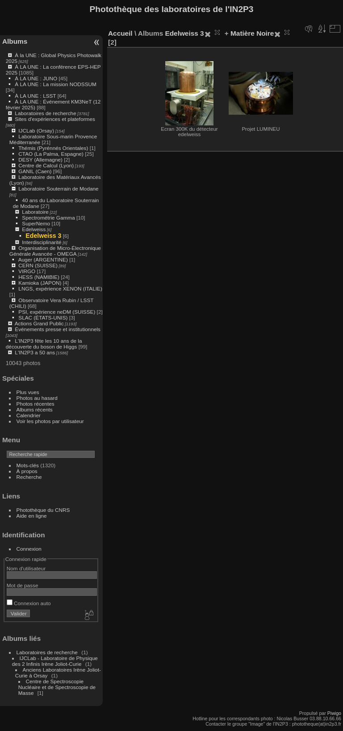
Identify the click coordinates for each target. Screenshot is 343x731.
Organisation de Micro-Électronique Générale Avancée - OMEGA (55, 251)
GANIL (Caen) (34, 171)
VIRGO (26, 271)
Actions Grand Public (39, 323)
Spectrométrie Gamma (48, 217)
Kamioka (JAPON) (39, 283)
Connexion (29, 549)
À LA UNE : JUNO (37, 78)
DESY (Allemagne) (40, 159)
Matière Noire (252, 33)
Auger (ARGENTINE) (43, 259)
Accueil (120, 33)
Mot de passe (22, 585)
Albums (14, 41)
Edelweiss (34, 229)
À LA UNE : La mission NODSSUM (55, 84)
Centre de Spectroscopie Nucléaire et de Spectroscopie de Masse (57, 687)
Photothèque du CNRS (43, 510)
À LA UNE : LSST (35, 96)
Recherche (29, 477)
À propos (27, 471)
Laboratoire (35, 212)
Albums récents (35, 409)
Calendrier (29, 415)
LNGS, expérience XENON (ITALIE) (60, 288)
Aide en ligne (32, 516)
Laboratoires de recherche (45, 113)
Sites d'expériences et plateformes (55, 119)
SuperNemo (36, 223)
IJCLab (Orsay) (36, 130)
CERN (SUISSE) (38, 265)
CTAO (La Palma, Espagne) (51, 154)
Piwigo (334, 713)
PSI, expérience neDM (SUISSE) (56, 312)
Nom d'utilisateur (26, 568)
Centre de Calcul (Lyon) (46, 165)
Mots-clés (28, 465)
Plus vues (28, 392)
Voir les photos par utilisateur (50, 421)
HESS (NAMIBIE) (38, 277)
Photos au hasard (37, 398)
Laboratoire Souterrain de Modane (58, 188)
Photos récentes (35, 404)
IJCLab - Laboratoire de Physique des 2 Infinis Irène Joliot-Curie (55, 661)
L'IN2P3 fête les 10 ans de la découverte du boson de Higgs (44, 343)
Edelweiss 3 (43, 235)
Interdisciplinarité (41, 242)
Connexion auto (29, 603)
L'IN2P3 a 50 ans (35, 352)
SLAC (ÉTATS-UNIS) (42, 317)
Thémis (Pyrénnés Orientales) (53, 148)
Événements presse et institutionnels (57, 329)
